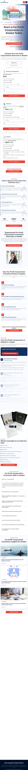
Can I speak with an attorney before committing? (10, 530)
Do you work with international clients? (11, 520)
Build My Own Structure (14, 171)
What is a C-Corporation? (8, 479)
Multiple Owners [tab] (14, 65)
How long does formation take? (9, 515)
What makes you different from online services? (13, 524)
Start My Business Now (14, 330)
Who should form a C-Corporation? (10, 491)
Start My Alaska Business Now (14, 43)
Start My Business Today (8, 464)
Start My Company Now (14, 95)
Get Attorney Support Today (14, 245)
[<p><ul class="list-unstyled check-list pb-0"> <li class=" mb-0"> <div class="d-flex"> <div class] (10, 82)
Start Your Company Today (14, 225)
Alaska (14, 22)
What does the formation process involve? (12, 511)
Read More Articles (14, 612)
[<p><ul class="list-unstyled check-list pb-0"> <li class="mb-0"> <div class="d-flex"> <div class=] (11, 80)
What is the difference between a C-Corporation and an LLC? (13, 497)
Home (2, 22)
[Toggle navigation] (24, 2)
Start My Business (8, 22)
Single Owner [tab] (14, 62)
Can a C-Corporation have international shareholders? (11, 507)
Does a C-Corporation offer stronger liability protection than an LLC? (12, 502)
